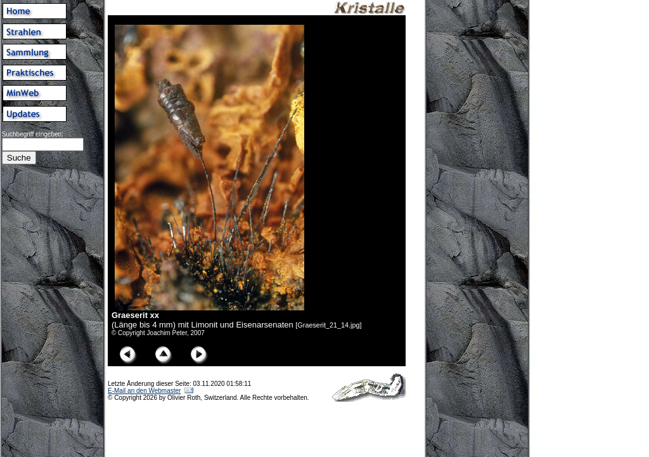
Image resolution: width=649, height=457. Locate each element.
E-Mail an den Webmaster (144, 390)
